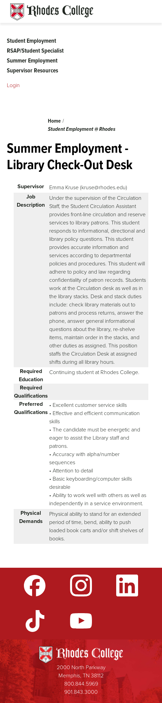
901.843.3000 (81, 692)
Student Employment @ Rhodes (82, 129)
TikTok (35, 621)
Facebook (35, 585)
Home (54, 121)
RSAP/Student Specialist (35, 50)
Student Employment (31, 40)
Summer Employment (32, 60)
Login (13, 85)
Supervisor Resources (32, 70)
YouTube (81, 621)
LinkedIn (127, 585)
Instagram (81, 585)
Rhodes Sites (51, 11)
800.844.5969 (81, 684)
